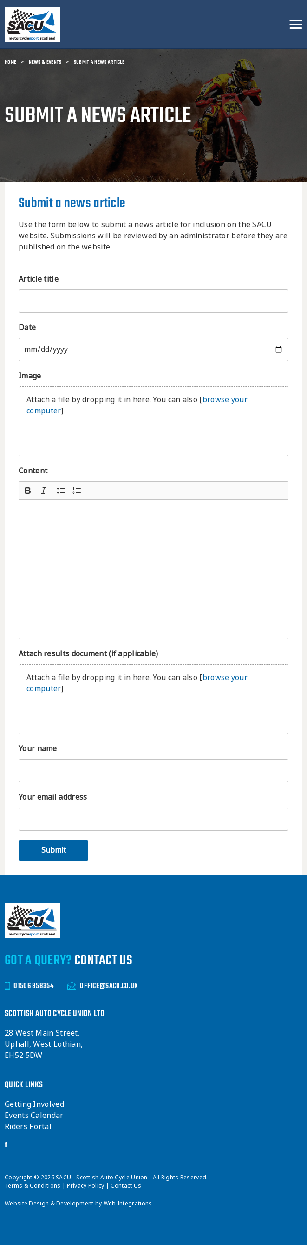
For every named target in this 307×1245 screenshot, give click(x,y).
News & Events (45, 62)
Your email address (53, 797)
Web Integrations (128, 1203)
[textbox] (153, 569)
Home (10, 62)
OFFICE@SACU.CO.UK (102, 986)
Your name (38, 748)
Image (30, 375)
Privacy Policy (86, 1186)
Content (33, 470)
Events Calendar (34, 1115)
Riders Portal (28, 1126)
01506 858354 (29, 986)
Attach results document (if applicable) (88, 653)
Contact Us (126, 1186)
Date (27, 327)
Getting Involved (34, 1104)
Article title (39, 279)
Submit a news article (99, 62)
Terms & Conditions (33, 1186)
